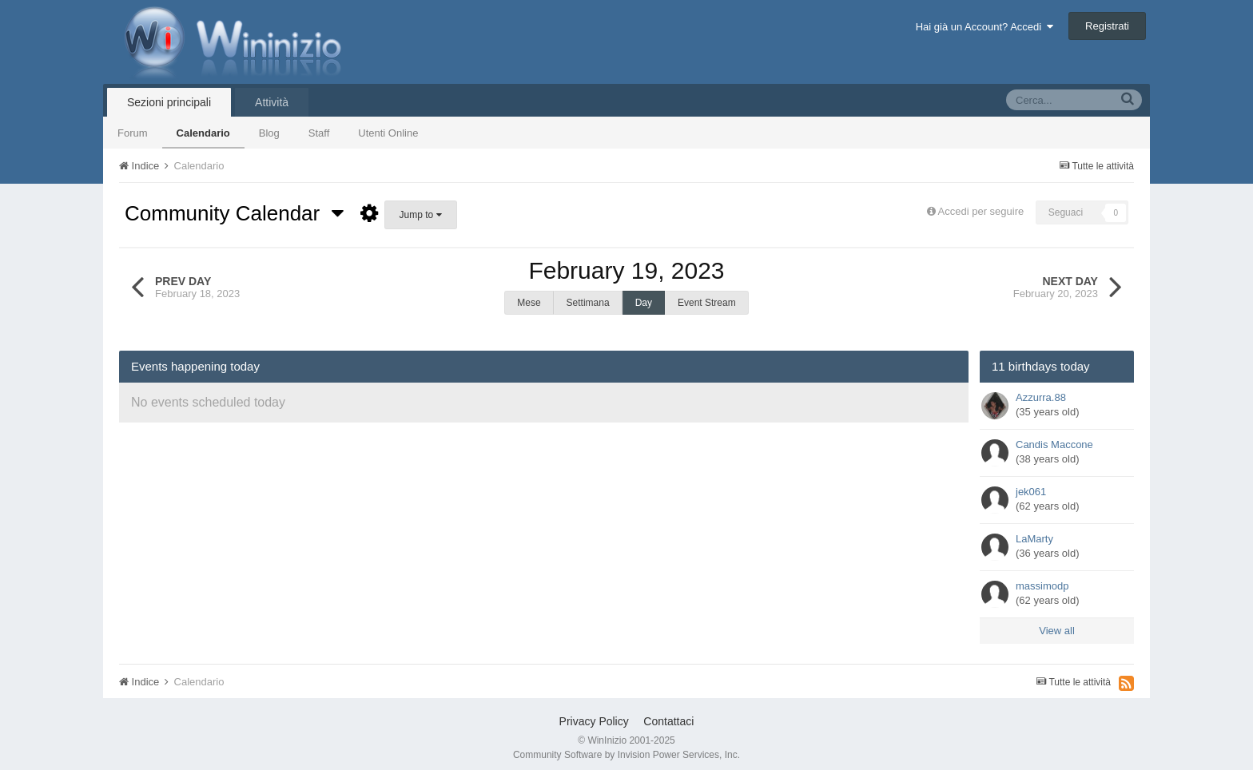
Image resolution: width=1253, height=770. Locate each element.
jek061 (1031, 484)
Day (643, 302)
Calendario (203, 133)
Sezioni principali (169, 102)
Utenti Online (388, 133)
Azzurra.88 (1041, 389)
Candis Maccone (1054, 437)
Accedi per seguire (982, 211)
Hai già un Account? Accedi (985, 27)
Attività (271, 102)
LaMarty (1034, 531)
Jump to (421, 214)
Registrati (1107, 26)
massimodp (1042, 578)
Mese (528, 302)
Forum (132, 133)
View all (1057, 623)
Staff (319, 133)
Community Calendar (234, 213)
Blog (269, 133)
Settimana (588, 302)
